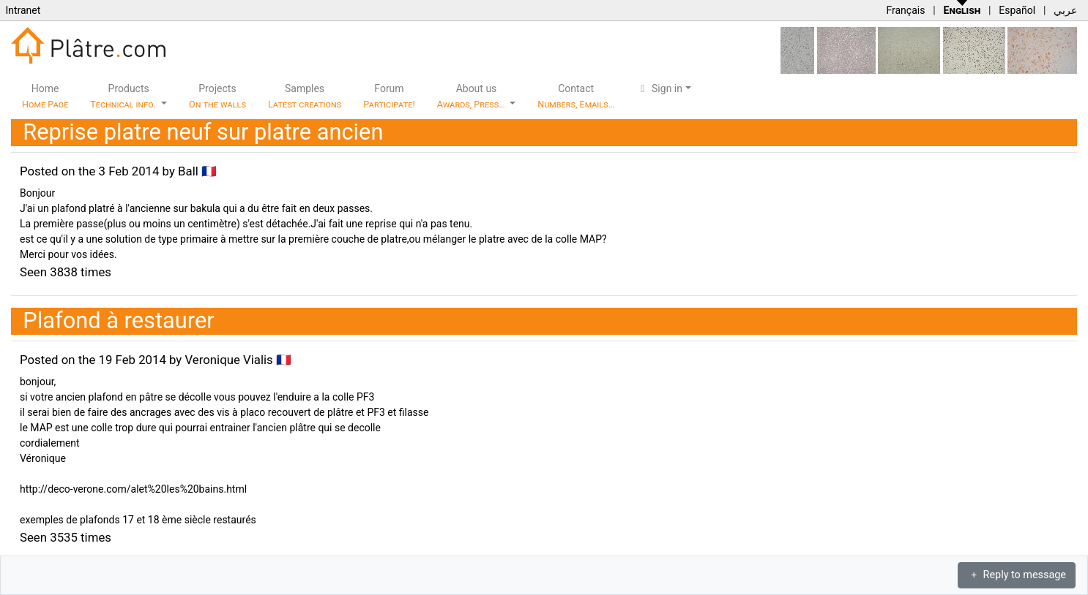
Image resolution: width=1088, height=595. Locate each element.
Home (45, 96)
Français (905, 10)
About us (472, 96)
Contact (575, 96)
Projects (217, 96)
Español (1017, 10)
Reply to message (1016, 575)
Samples (304, 96)
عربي (1065, 10)
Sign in (659, 88)
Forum (389, 96)
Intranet (22, 10)
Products (124, 96)
